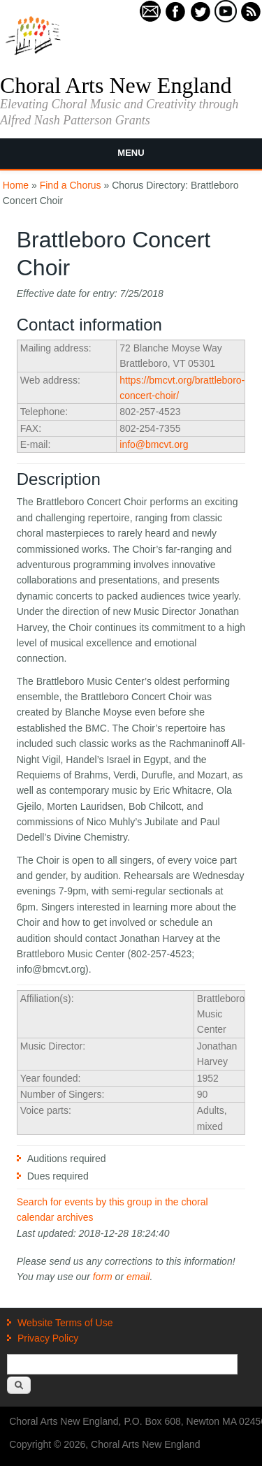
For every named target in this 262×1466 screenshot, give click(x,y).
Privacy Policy (47, 1338)
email (138, 1276)
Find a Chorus (70, 185)
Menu (130, 152)
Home (16, 185)
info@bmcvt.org (153, 444)
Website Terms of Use (64, 1322)
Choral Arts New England (116, 85)
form (102, 1276)
